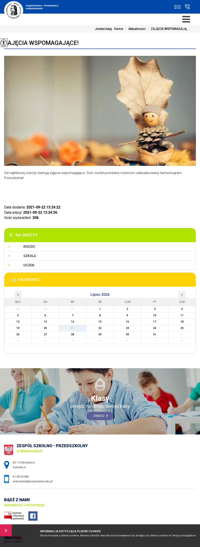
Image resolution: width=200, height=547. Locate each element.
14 (72, 321)
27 (45, 334)
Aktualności (134, 28)
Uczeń (28, 265)
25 (182, 328)
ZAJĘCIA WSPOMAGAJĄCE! (41, 42)
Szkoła (29, 256)
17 (154, 321)
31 (154, 334)
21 (72, 328)
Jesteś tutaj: (104, 28)
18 (182, 321)
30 (127, 334)
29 (100, 334)
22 (100, 328)
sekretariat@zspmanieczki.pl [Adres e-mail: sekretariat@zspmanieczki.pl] (32, 481)
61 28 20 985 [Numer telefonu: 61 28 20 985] (20, 476)
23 (127, 328)
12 (18, 321)
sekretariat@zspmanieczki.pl (177, 7)
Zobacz (100, 415)
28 (72, 334)
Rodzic (29, 246)
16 (127, 321)
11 (182, 315)
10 (154, 315)
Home (118, 28)
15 (100, 321)
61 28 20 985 (187, 6)
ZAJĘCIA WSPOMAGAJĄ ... (168, 28)
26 (18, 334)
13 (45, 321)
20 (45, 328)
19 (18, 328)
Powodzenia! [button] (14, 178)
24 (154, 328)
